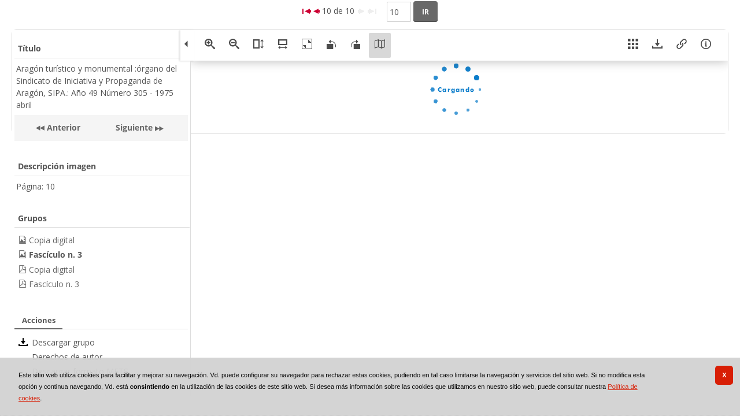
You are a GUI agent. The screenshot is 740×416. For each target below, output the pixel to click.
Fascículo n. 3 (54, 283)
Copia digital (52, 240)
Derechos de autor (67, 356)
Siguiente (134, 127)
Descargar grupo (63, 342)
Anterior (62, 127)
